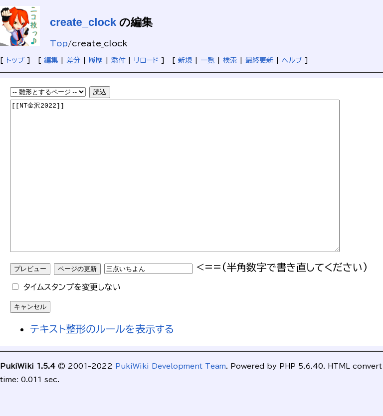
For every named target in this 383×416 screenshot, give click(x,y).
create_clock (83, 22)
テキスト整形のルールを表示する (102, 359)
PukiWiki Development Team (170, 396)
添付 (118, 60)
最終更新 (259, 60)
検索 (230, 60)
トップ (15, 60)
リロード (146, 60)
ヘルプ (292, 60)
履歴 (96, 60)
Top (59, 43)
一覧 (207, 60)
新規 (185, 60)
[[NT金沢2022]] (195, 191)
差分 (73, 60)
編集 (51, 60)
